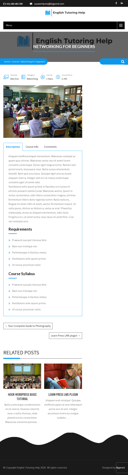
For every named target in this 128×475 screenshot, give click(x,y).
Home (7, 61)
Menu (9, 25)
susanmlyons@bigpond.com (49, 4)
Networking (32, 78)
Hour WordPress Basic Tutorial (22, 396)
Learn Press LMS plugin (65, 335)
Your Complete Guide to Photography (28, 326)
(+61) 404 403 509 (14, 4)
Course (15, 61)
